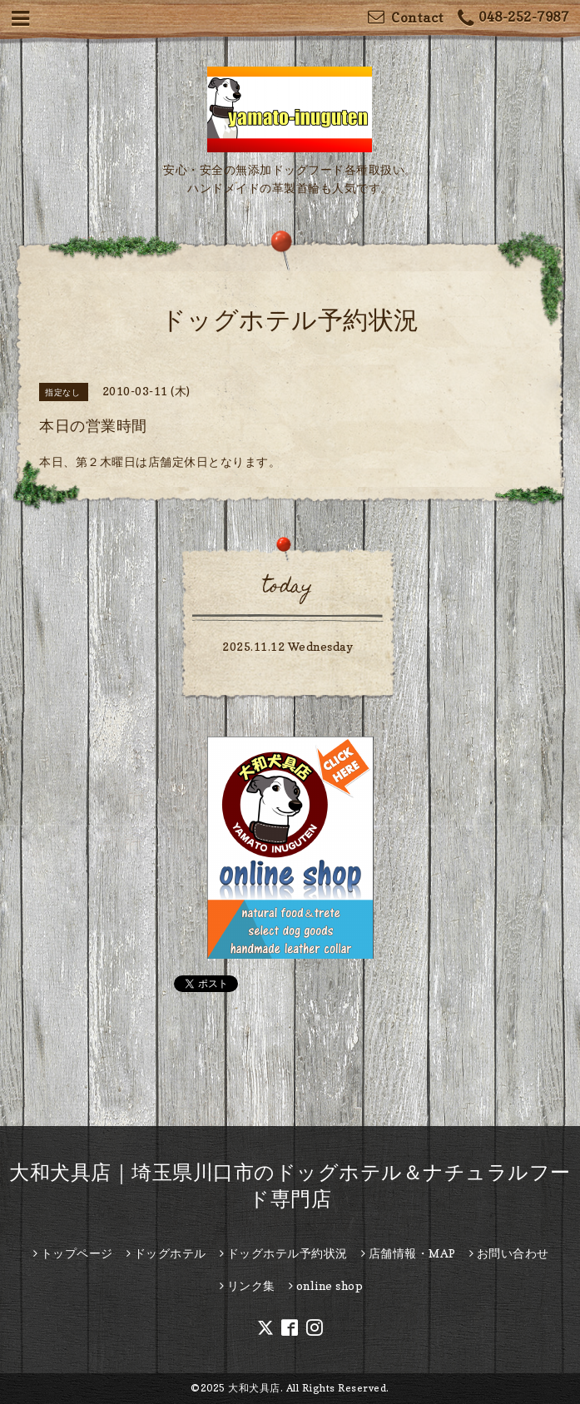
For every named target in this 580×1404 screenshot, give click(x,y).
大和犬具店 (254, 1388)
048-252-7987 (513, 18)
